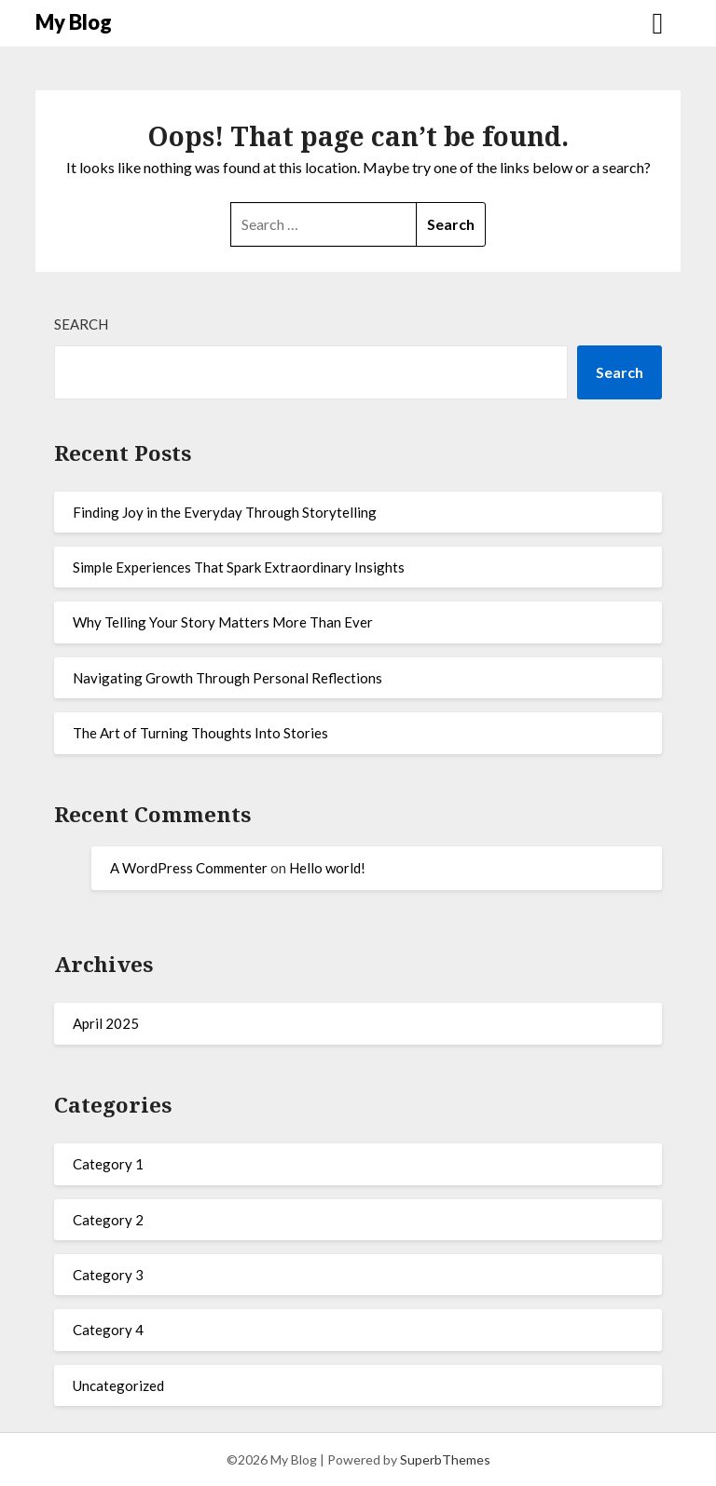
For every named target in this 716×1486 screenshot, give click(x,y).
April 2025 (106, 1023)
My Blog (73, 21)
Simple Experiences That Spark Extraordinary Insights (239, 567)
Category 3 (108, 1274)
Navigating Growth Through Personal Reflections (227, 677)
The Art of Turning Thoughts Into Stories (200, 732)
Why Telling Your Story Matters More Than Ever (223, 622)
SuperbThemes (445, 1459)
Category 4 (108, 1329)
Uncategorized (118, 1385)
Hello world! (327, 867)
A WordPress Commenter (189, 867)
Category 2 (108, 1219)
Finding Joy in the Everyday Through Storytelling (225, 512)
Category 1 (108, 1163)
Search (81, 324)
